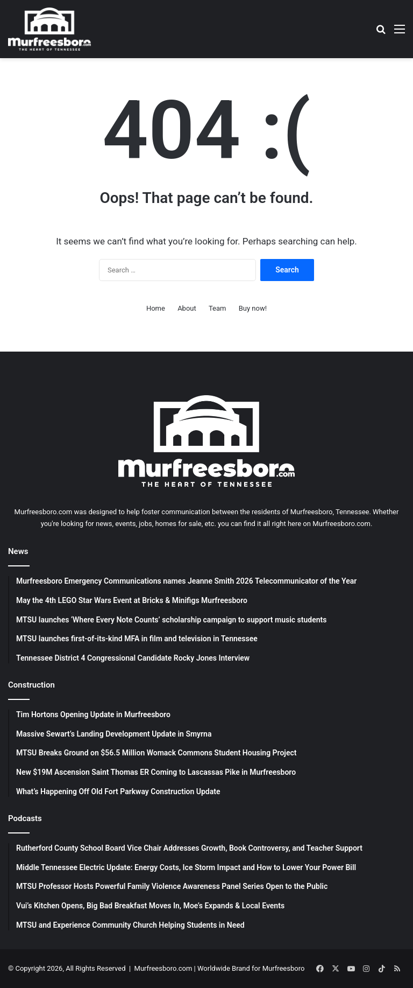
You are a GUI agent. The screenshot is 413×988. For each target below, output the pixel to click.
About (186, 308)
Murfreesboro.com (163, 968)
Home (155, 308)
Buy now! (253, 308)
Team (217, 308)
